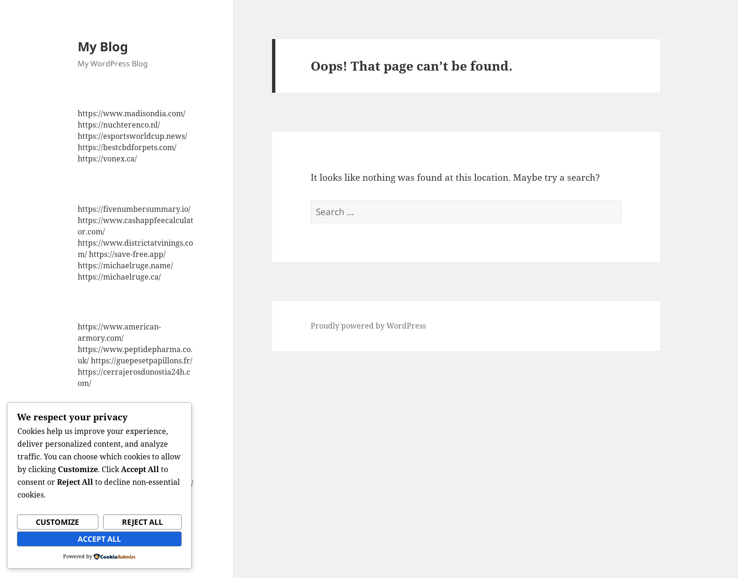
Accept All (99, 539)
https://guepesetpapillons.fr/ (142, 360)
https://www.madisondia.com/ (131, 113)
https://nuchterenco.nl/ (119, 125)
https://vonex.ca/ (107, 158)
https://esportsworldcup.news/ (132, 136)
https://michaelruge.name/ (125, 265)
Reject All (142, 522)
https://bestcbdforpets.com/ (127, 147)
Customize (57, 522)
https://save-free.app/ (127, 254)
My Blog (103, 46)
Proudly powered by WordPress (368, 326)
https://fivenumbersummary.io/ (134, 209)
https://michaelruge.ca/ (119, 277)
